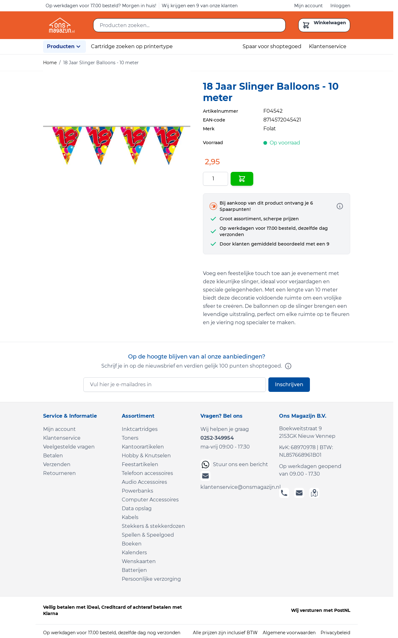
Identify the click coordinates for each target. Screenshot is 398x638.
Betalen (53, 456)
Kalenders (134, 553)
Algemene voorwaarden (289, 632)
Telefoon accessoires (147, 473)
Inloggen (340, 5)
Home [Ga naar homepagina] (50, 62)
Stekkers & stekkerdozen (153, 526)
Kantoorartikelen (143, 447)
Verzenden (56, 464)
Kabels (130, 517)
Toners (130, 438)
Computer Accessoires (150, 500)
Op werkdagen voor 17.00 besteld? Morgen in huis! (101, 5)
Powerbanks (137, 491)
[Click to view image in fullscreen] (116, 144)
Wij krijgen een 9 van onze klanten (200, 5)
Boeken (132, 544)
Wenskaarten (139, 561)
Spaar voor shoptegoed (272, 46)
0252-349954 (217, 438)
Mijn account (308, 5)
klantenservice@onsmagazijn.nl (236, 480)
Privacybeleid (335, 632)
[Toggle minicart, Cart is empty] (324, 25)
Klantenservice (327, 46)
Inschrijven (289, 384)
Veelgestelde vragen (69, 447)
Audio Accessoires (144, 482)
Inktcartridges (140, 429)
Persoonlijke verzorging (151, 579)
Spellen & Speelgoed (148, 535)
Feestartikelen (140, 464)
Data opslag (137, 508)
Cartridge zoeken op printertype (132, 46)
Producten (64, 46)
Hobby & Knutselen (146, 456)
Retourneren (59, 473)
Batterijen (134, 570)
